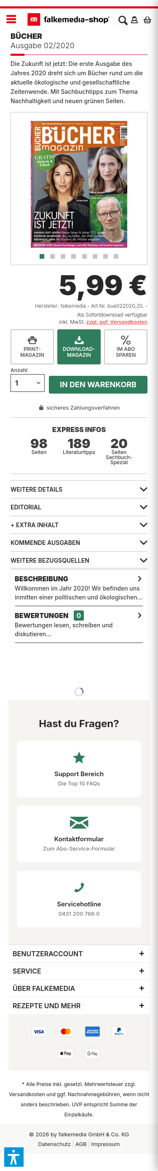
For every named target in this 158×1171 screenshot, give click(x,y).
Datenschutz (54, 1144)
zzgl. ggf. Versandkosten (116, 322)
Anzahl (19, 370)
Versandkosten (27, 1094)
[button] (14, 1157)
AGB (81, 1144)
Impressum (105, 1144)
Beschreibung (41, 579)
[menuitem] (11, 20)
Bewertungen (41, 615)
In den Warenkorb (98, 384)
